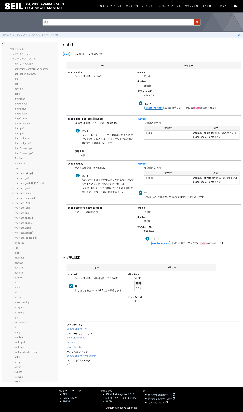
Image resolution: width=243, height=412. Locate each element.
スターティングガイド (111, 6)
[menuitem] (111, 6)
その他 (15, 375)
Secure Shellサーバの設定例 (82, 355)
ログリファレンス (21, 354)
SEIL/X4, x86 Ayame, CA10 (119, 394)
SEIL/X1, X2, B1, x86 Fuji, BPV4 (121, 398)
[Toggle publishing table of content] (2, 43)
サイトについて (156, 402)
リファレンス (191, 6)
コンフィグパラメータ (39, 34)
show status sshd (76, 337)
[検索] (197, 22)
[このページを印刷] (239, 35)
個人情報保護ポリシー (160, 394)
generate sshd (74, 347)
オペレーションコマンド (25, 344)
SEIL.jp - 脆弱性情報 (24, 364)
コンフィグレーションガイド (140, 6)
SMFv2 (66, 401)
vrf (68, 364)
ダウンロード (208, 6)
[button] (13, 46)
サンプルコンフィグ (22, 349)
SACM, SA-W (70, 398)
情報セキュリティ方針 (160, 398)
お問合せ (224, 6)
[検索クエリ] (121, 22)
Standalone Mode (154, 108)
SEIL (65, 394)
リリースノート (20, 359)
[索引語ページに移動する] (234, 7)
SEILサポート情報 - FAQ (26, 370)
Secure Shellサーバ (77, 328)
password (72, 342)
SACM (108, 401)
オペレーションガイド (170, 6)
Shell (66, 54)
